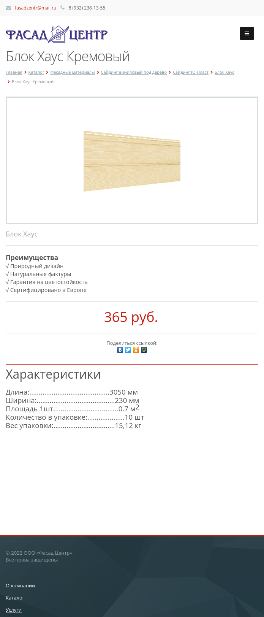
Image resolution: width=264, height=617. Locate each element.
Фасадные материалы (72, 72)
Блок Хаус (224, 72)
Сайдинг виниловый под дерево (134, 72)
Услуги (14, 609)
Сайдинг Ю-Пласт (191, 72)
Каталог (36, 72)
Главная (14, 72)
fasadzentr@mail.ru (35, 8)
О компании (20, 585)
